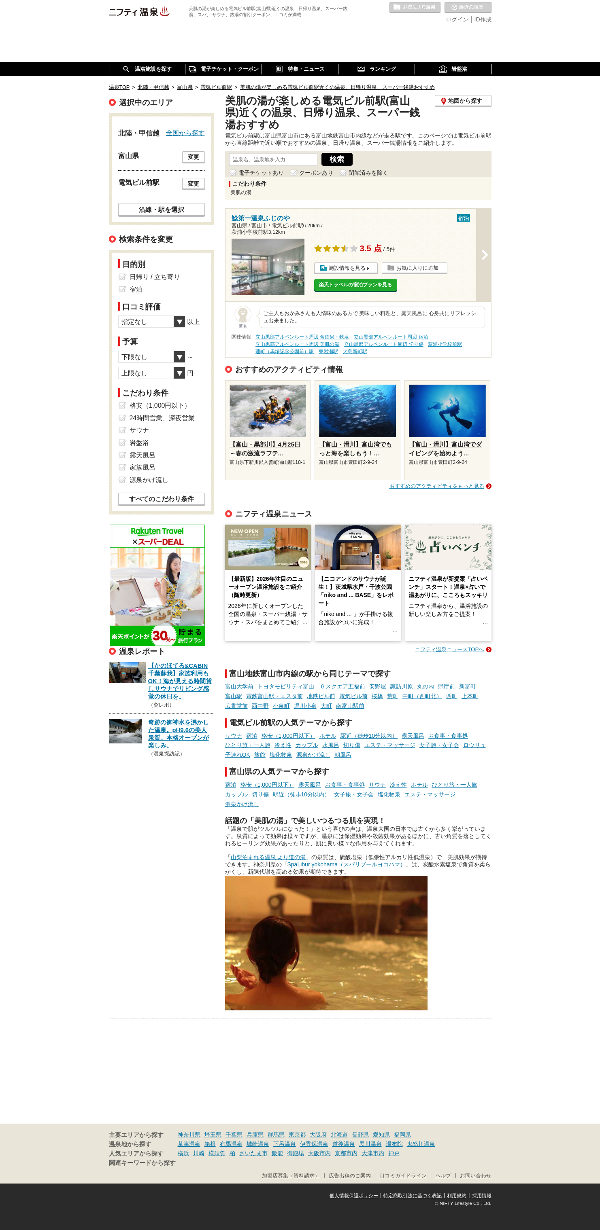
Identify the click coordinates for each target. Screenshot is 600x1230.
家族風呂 (142, 467)
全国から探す (185, 132)
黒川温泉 (370, 1144)
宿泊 (251, 735)
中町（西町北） (422, 696)
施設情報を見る (347, 268)
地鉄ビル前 (321, 696)
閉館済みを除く (368, 172)
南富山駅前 (350, 706)
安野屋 (377, 686)
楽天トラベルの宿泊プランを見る (355, 285)
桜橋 (377, 696)
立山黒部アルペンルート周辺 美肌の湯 (297, 344)
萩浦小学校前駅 (445, 344)
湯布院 (394, 1144)
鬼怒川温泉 (421, 1144)
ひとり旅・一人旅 (247, 745)
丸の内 (425, 686)
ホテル (327, 735)
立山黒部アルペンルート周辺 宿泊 (391, 337)
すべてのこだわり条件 (161, 498)
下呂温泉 (284, 1144)
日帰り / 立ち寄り (155, 276)
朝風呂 (342, 755)
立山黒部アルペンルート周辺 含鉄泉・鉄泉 (302, 337)
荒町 (392, 696)
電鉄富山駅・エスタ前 (274, 696)
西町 (451, 696)
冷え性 (282, 745)
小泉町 (281, 706)
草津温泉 (189, 1144)
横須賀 (217, 1153)
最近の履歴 (468, 7)
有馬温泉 (231, 1144)
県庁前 (446, 686)
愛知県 (381, 1134)
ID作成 (482, 19)
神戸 (394, 1153)
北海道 (339, 1134)
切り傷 (351, 745)
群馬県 (276, 1134)
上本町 (470, 696)
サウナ (233, 735)
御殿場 (295, 1153)
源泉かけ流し (313, 755)
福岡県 (402, 1134)
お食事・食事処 (448, 735)
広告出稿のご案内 (350, 1176)
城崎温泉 (258, 1144)
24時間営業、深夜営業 (162, 418)
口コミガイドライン (403, 1176)
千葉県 (234, 1134)
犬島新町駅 (355, 351)
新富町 (467, 686)
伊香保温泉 (314, 1144)
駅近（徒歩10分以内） (369, 735)
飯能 (277, 1153)
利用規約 (456, 1195)
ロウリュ (474, 745)
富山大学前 (239, 686)
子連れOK (237, 755)
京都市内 (346, 1153)
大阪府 (318, 1134)
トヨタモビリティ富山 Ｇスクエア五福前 (311, 686)
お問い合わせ (475, 1176)
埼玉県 (212, 1134)
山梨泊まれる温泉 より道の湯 (268, 857)
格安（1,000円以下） (288, 735)
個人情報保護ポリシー (354, 1195)
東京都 (297, 1134)
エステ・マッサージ (389, 745)
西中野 (260, 706)
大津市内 (373, 1153)
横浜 (183, 1153)
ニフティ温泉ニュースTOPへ (449, 649)
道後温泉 (343, 1144)
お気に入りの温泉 (414, 7)
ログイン (457, 19)
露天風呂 (413, 735)
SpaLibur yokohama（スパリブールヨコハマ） (346, 864)
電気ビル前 (353, 696)
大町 (326, 706)
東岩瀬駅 (328, 351)
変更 (193, 157)
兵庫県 (255, 1134)
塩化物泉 (281, 755)
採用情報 (481, 1195)
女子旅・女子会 (439, 745)
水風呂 (330, 745)
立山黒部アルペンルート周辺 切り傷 (383, 344)
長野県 (360, 1134)
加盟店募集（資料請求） (291, 1176)
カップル (307, 745)
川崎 (198, 1153)
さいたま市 (253, 1153)
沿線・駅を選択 (161, 209)
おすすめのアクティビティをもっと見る (436, 486)
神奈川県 (189, 1134)
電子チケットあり (261, 172)
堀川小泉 (305, 706)
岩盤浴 (139, 442)
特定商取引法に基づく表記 (412, 1195)
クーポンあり (316, 172)
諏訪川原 (401, 686)
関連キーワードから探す (142, 1163)
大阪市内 (319, 1153)
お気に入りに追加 (417, 268)
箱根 (210, 1144)
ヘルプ (443, 1176)
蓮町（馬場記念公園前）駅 (284, 351)
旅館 (260, 755)
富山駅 (233, 696)
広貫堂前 (236, 706)
